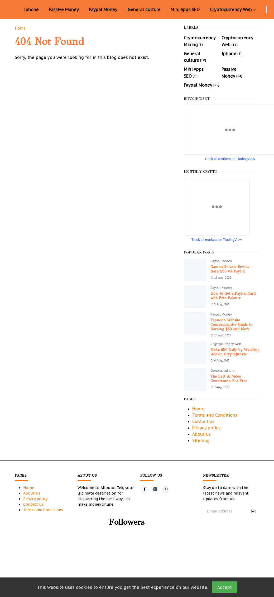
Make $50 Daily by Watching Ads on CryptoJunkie (234, 351)
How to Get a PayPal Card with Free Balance (233, 295)
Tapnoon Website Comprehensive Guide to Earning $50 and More (231, 324)
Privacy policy (206, 427)
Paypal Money (221, 261)
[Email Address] (226, 511)
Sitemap (200, 440)
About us (201, 434)
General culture (222, 371)
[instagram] (263, 9)
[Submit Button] (253, 511)
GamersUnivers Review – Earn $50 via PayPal (231, 269)
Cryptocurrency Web (225, 344)
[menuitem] (31, 9)
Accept (224, 587)
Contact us (203, 421)
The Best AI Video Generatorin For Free (228, 378)
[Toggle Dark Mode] (270, 9)
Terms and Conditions (214, 415)
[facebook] (259, 9)
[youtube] (165, 489)
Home (198, 408)
